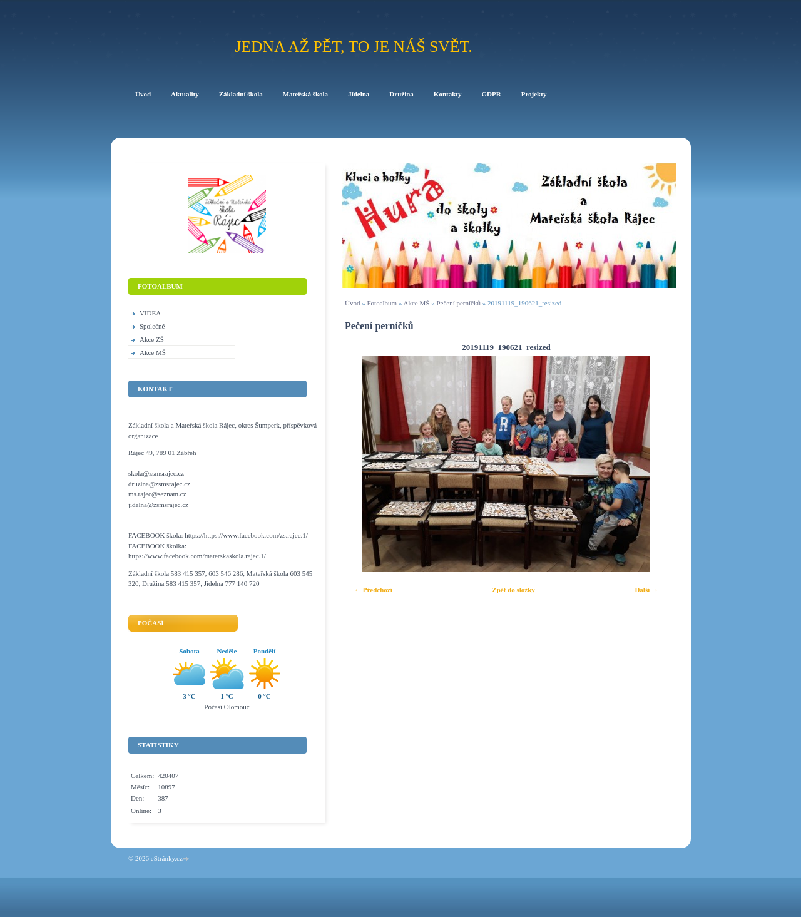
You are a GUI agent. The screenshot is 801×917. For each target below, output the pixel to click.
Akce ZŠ (152, 339)
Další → (646, 589)
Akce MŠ (417, 303)
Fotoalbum (382, 303)
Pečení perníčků (458, 303)
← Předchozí (373, 589)
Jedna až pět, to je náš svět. (353, 47)
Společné (152, 326)
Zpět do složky (513, 589)
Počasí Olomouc (226, 706)
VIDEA (150, 313)
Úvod (352, 303)
